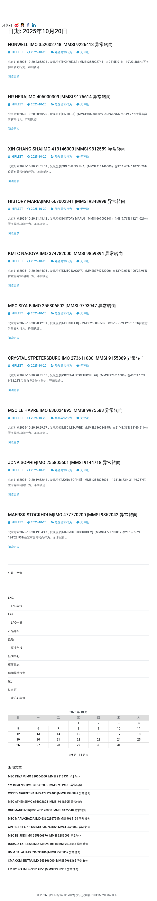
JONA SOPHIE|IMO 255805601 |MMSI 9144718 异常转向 (64, 462)
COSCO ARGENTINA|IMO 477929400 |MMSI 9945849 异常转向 (49, 793)
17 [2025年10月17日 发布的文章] (118, 734)
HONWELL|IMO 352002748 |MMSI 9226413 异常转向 (60, 44)
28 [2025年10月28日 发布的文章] (58, 745)
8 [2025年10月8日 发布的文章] (78, 728)
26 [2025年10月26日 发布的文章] (18, 745)
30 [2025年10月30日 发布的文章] (98, 745)
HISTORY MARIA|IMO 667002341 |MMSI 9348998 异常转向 (67, 201)
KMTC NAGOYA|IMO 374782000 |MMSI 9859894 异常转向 (65, 253)
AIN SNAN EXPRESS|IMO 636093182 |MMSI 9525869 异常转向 (49, 827)
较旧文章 (16, 573)
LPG (10, 614)
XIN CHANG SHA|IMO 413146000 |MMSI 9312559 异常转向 (67, 148)
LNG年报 (16, 606)
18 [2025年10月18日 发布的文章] (138, 734)
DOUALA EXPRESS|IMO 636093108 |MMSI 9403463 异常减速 (48, 844)
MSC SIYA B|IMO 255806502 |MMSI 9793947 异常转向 (62, 305)
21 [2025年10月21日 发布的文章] (58, 739)
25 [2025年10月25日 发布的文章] (138, 739)
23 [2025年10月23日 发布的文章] (98, 739)
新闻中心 (13, 656)
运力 (11, 681)
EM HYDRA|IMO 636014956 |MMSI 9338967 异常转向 (43, 869)
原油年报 (16, 648)
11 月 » (83, 755)
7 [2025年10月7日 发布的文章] (58, 728)
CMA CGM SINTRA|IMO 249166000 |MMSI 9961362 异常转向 (48, 860)
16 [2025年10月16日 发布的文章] (98, 734)
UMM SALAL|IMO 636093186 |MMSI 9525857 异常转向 (44, 852)
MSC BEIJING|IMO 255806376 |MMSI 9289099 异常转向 (45, 835)
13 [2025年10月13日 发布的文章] (38, 734)
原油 (11, 639)
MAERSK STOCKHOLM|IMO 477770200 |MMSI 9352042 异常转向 (73, 514)
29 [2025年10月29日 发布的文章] (78, 745)
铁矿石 (12, 690)
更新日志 (13, 664)
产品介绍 (13, 631)
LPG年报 (16, 623)
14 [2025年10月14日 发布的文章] (58, 734)
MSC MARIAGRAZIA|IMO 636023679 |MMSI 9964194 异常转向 (49, 818)
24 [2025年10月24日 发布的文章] (118, 739)
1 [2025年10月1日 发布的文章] (78, 723)
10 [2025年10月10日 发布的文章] (118, 728)
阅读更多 (13, 76)
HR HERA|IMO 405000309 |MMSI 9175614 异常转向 (59, 96)
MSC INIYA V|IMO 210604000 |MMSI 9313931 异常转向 (44, 776)
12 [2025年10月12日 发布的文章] (18, 734)
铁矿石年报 (18, 698)
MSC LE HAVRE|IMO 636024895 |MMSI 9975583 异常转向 (65, 410)
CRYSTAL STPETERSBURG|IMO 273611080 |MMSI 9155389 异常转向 (76, 358)
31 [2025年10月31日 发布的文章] (118, 745)
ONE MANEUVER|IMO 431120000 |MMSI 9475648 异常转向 (47, 810)
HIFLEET (17, 52)
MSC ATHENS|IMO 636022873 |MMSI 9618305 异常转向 (45, 802)
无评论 (84, 52)
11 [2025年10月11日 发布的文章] (138, 728)
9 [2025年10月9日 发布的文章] (98, 728)
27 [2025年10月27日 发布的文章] (38, 745)
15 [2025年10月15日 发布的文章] (78, 734)
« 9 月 (72, 755)
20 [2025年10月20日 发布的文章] (38, 739)
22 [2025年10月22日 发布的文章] (78, 739)
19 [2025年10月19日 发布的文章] (18, 739)
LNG (11, 598)
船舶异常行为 (63, 52)
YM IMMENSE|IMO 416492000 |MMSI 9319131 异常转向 (45, 785)
